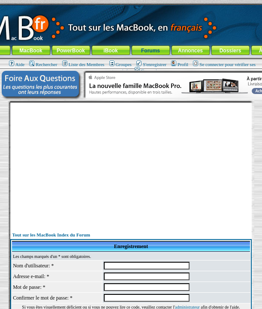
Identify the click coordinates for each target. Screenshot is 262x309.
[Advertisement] (131, 163)
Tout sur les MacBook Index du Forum (51, 234)
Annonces (190, 51)
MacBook (30, 51)
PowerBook (71, 51)
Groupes (120, 64)
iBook (110, 51)
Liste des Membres (83, 64)
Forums (150, 51)
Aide (16, 64)
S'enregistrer (151, 64)
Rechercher (43, 64)
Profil (179, 64)
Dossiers (230, 51)
